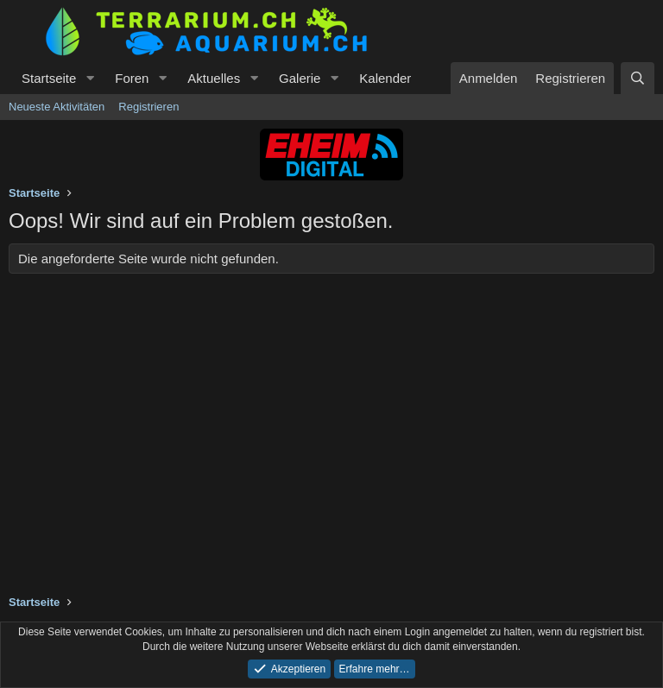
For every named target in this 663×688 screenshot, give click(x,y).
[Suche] (637, 78)
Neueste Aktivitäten (56, 106)
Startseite (49, 78)
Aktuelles (213, 78)
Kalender (385, 78)
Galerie (299, 78)
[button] (90, 78)
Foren (131, 78)
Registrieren (148, 106)
